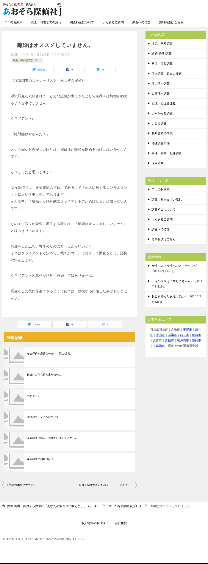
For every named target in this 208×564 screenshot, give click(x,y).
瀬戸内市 (183, 340)
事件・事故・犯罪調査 (167, 153)
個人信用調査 (161, 83)
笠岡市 (196, 340)
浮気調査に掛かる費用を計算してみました (52, 438)
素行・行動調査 (162, 63)
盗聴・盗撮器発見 (164, 103)
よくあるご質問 (113, 22)
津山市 (160, 335)
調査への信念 (141, 22)
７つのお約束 (13, 22)
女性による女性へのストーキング (174, 265)
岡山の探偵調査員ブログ (27, 60)
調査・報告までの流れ (46, 22)
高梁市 (172, 335)
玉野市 (187, 329)
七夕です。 (33, 395)
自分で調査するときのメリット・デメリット (106, 485)
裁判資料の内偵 (162, 133)
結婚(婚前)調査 (162, 53)
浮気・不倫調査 (162, 43)
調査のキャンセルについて (43, 416)
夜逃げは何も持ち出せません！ (45, 374)
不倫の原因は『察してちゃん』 (173, 281)
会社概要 (121, 523)
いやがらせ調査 (162, 113)
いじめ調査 (159, 123)
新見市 (184, 335)
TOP (53, 506)
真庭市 (169, 340)
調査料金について (82, 22)
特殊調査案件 (161, 143)
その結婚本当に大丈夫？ (21, 485)
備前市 (196, 335)
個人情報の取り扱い (94, 523)
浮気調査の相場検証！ (40, 459)
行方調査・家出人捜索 (167, 73)
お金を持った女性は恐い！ (170, 296)
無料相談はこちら (171, 22)
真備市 (160, 345)
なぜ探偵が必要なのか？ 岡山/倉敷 (48, 353)
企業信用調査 (161, 93)
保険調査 (158, 163)
